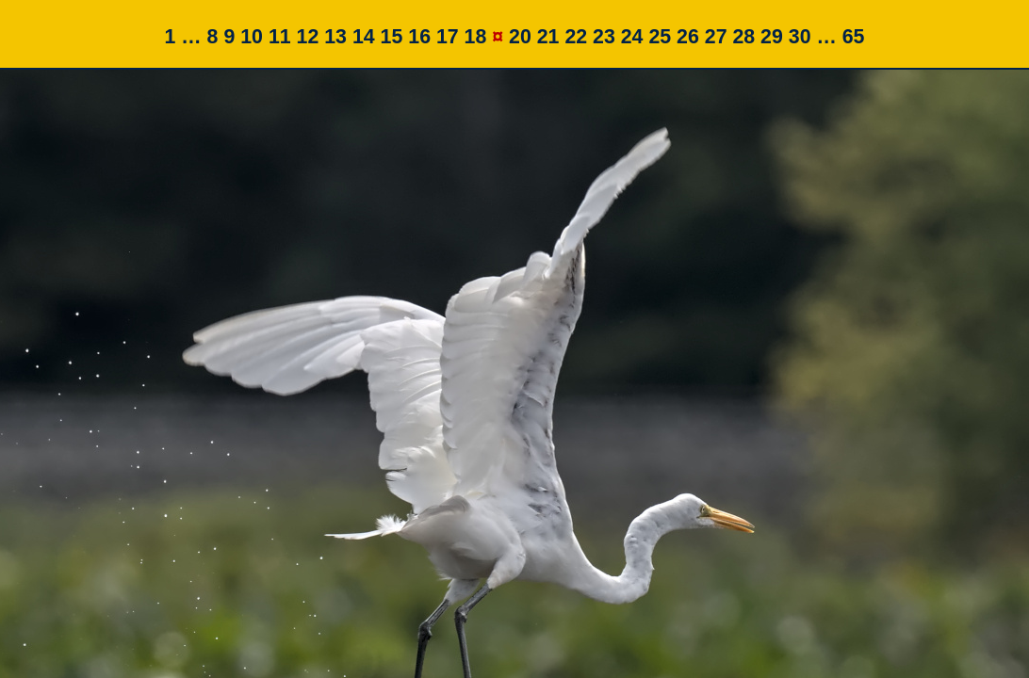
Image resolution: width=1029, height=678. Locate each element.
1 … (183, 36)
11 (280, 36)
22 (575, 36)
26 (688, 36)
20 (520, 36)
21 (548, 36)
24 (632, 36)
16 (419, 36)
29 (771, 36)
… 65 (840, 36)
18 (476, 36)
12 (308, 36)
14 (363, 36)
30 (800, 36)
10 (251, 36)
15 (392, 36)
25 (659, 36)
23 (604, 36)
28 (743, 36)
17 (447, 36)
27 (716, 36)
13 (335, 36)
